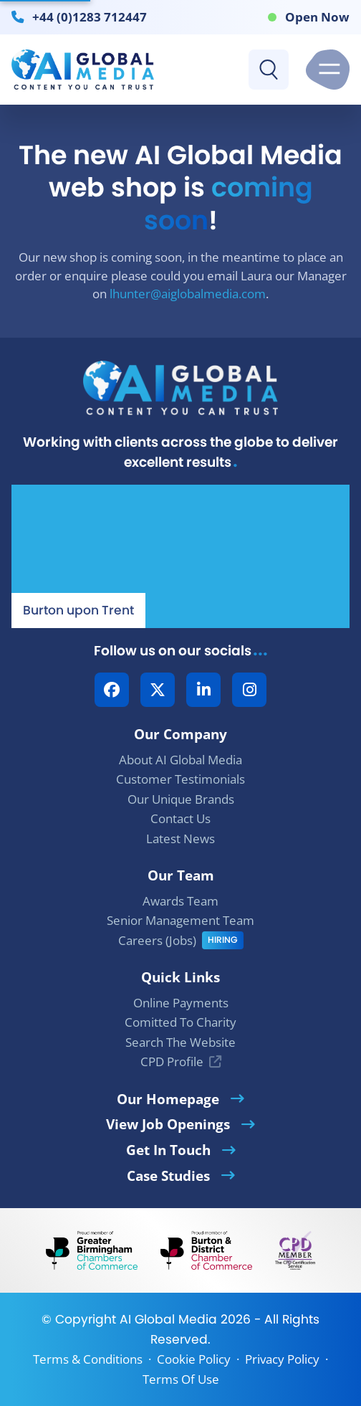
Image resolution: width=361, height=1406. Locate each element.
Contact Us (180, 818)
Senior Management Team (180, 920)
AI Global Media (168, 1319)
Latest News (180, 838)
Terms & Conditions (88, 1359)
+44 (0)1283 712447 (89, 16)
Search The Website (180, 1042)
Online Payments (180, 1002)
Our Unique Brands (180, 799)
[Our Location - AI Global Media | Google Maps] (180, 556)
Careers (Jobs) (157, 940)
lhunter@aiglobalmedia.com (188, 293)
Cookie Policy (194, 1359)
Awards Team (180, 901)
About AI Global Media (180, 759)
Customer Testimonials (180, 779)
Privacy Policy (282, 1359)
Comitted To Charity (180, 1022)
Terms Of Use (181, 1379)
